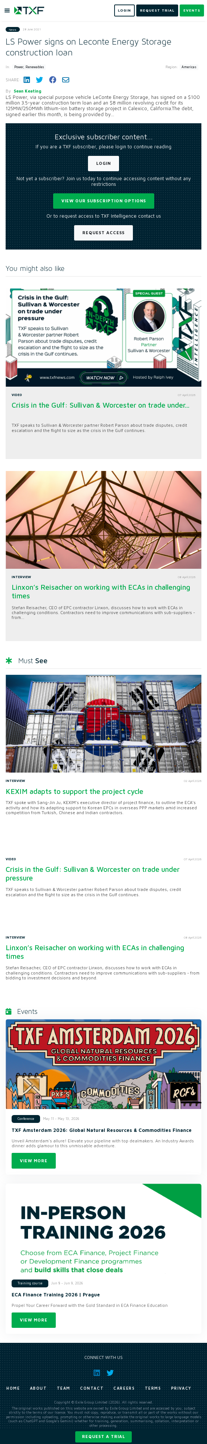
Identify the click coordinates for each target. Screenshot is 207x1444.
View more (34, 1160)
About (38, 1388)
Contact (92, 1388)
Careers (124, 1388)
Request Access (103, 232)
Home (13, 1388)
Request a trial (103, 1436)
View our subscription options (103, 200)
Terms (153, 1388)
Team (63, 1388)
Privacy (181, 1388)
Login (103, 163)
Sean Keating (27, 90)
